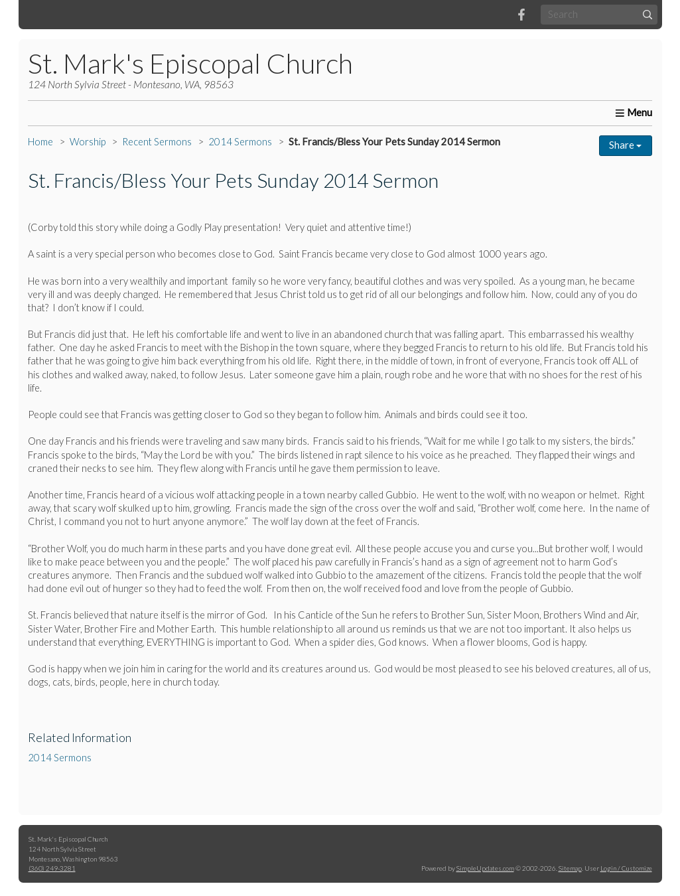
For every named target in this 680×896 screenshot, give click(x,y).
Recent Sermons (157, 141)
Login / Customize (626, 868)
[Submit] (647, 14)
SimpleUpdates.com (485, 868)
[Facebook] (521, 14)
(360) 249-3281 (52, 868)
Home (40, 141)
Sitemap (570, 868)
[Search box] (599, 14)
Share (625, 145)
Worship (87, 141)
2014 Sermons (240, 141)
